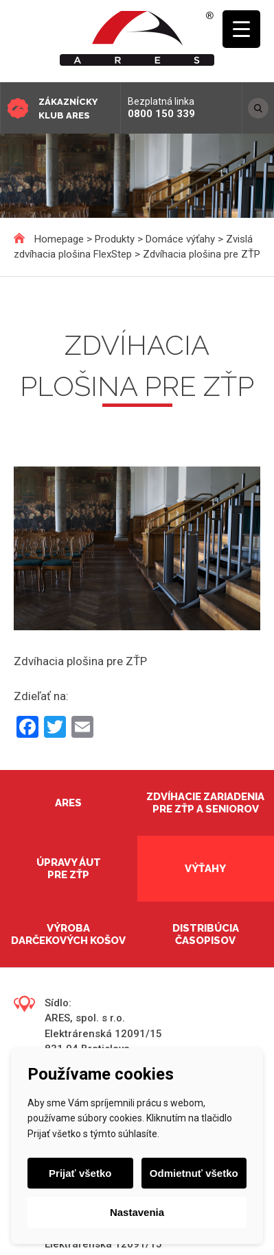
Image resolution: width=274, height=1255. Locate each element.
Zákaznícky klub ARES (68, 109)
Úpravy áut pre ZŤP (68, 868)
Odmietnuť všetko (194, 1173)
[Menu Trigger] (241, 29)
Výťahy (205, 868)
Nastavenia (137, 1212)
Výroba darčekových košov (68, 934)
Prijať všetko (80, 1173)
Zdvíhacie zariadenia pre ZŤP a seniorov (205, 803)
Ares (68, 803)
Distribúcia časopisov (205, 934)
